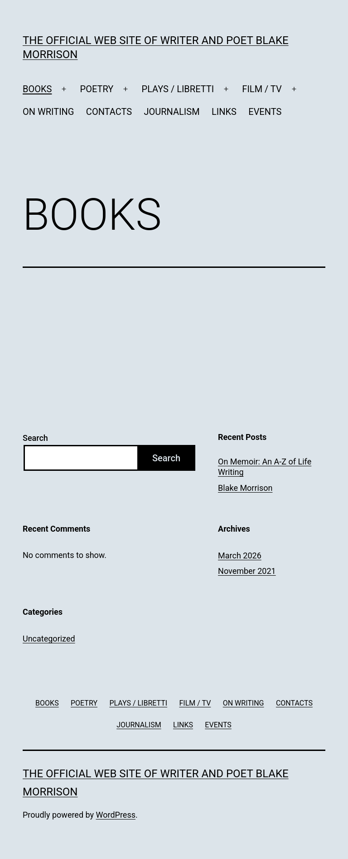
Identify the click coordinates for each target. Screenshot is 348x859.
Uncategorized (49, 638)
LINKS (224, 111)
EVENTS (264, 111)
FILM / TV (261, 89)
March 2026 (239, 555)
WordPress (115, 815)
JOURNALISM (171, 111)
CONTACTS (109, 111)
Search (35, 438)
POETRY (97, 89)
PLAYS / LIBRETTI (178, 89)
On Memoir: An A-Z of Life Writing (264, 467)
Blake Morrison (245, 488)
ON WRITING (48, 111)
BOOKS (37, 89)
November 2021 (247, 571)
